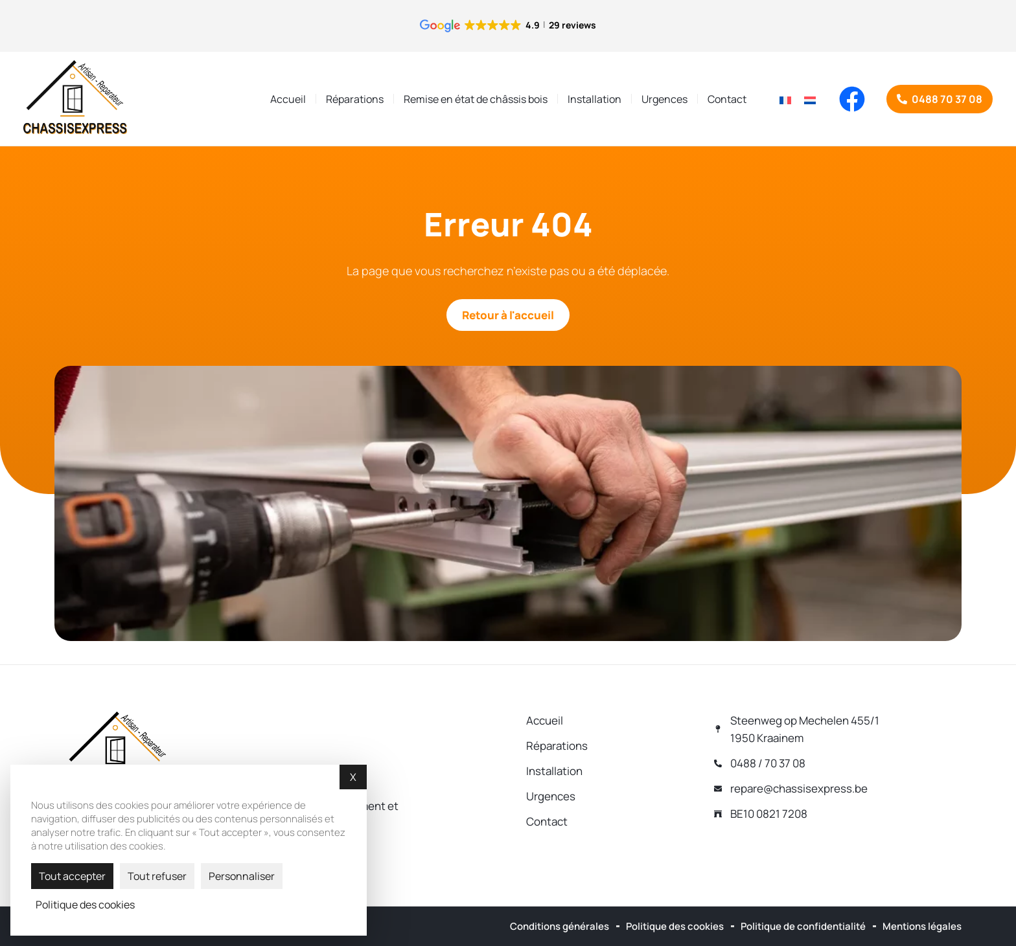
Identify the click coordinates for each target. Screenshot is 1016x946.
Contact (727, 99)
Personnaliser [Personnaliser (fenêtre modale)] (242, 876)
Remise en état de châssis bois (476, 99)
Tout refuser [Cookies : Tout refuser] (157, 876)
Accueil (288, 99)
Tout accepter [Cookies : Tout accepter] (72, 876)
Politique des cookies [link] (85, 904)
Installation (594, 99)
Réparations (355, 99)
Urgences (664, 99)
